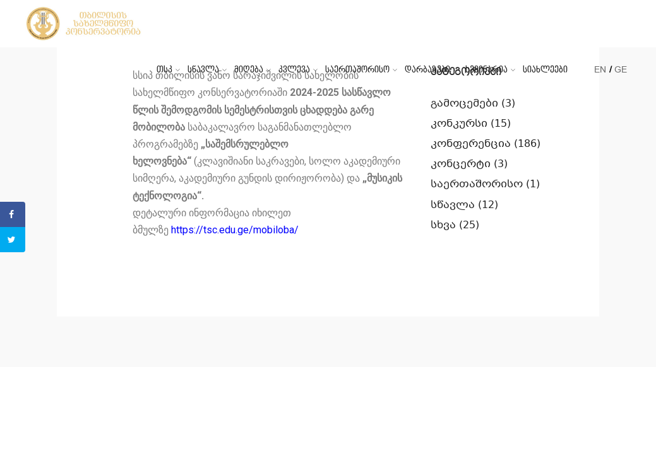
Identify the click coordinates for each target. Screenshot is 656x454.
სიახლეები (545, 69)
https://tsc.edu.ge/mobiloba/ (235, 230)
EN (600, 69)
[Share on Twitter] (12, 239)
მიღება (248, 69)
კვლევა (294, 69)
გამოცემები (464, 104)
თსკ (164, 69)
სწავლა (203, 69)
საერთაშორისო (357, 69)
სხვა (443, 225)
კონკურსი (459, 124)
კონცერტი (461, 164)
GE (620, 69)
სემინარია (486, 69)
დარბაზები (427, 69)
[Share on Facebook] (12, 214)
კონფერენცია (471, 144)
